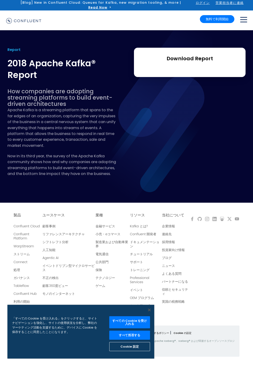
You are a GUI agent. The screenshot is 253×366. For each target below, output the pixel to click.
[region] (80, 332)
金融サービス (105, 226)
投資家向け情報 (173, 250)
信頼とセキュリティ (175, 291)
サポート (136, 262)
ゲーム (100, 285)
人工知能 (48, 250)
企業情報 (168, 226)
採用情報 (168, 242)
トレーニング (140, 270)
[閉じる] (149, 310)
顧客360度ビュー (55, 285)
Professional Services (139, 279)
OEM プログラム (142, 297)
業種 (99, 215)
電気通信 (102, 254)
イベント (136, 290)
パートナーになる (175, 281)
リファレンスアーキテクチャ (63, 234)
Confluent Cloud (27, 226)
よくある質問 (171, 273)
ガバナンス (22, 277)
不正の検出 (50, 277)
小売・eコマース (108, 234)
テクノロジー (105, 277)
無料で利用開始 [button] (217, 19)
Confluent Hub (25, 293)
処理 (17, 270)
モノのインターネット (58, 293)
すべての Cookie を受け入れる (129, 322)
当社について (173, 215)
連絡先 (167, 234)
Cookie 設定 (129, 346)
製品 (17, 215)
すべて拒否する (129, 335)
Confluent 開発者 (143, 234)
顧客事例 (48, 226)
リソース (137, 215)
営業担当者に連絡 (229, 2)
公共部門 (102, 262)
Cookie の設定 (182, 333)
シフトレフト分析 (55, 242)
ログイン (203, 2)
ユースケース (53, 215)
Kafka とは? (139, 226)
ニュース (168, 265)
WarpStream (24, 246)
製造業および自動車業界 (112, 244)
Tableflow (21, 285)
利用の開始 (22, 301)
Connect (20, 262)
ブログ (167, 257)
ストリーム (22, 254)
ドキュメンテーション (144, 244)
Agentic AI (50, 257)
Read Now (97, 7)
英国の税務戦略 (173, 301)
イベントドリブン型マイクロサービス (68, 267)
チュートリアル (141, 254)
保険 (99, 270)
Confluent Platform (21, 236)
